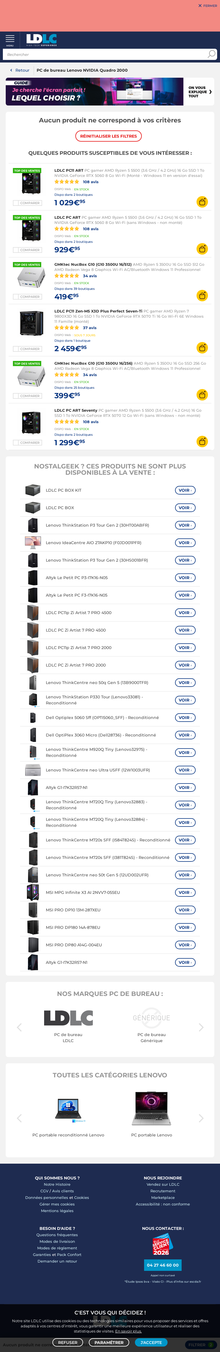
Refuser (67, 1342)
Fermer (210, 5)
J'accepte (151, 1342)
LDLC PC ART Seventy (75, 410)
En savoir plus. (128, 1330)
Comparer (30, 203)
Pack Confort (69, 1255)
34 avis (75, 275)
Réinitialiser (108, 136)
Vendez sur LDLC (163, 1184)
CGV (44, 1191)
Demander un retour (57, 1261)
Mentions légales (57, 1211)
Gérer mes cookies (57, 1204)
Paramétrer (109, 1342)
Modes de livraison (57, 1241)
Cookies (81, 1197)
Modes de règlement (57, 1248)
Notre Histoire (57, 1184)
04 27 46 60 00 (163, 1265)
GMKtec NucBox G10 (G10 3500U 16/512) (93, 264)
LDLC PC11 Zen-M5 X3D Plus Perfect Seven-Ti (98, 311)
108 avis (76, 181)
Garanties (42, 1255)
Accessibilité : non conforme (163, 1204)
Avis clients (63, 1191)
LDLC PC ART (67, 217)
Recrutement (162, 1191)
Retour (22, 70)
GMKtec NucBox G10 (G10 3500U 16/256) (93, 363)
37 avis (75, 327)
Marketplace (163, 1197)
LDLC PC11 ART (68, 170)
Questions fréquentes (57, 1235)
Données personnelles (46, 1197)
